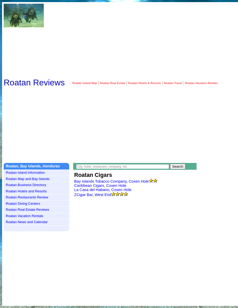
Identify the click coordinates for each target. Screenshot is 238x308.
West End (103, 195)
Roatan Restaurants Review (27, 197)
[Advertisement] (187, 40)
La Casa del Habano (91, 190)
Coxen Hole (139, 181)
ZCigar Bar (83, 195)
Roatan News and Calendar (27, 222)
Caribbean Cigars (89, 185)
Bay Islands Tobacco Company (100, 181)
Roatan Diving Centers (23, 204)
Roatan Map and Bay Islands (28, 179)
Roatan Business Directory (26, 185)
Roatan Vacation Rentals (24, 216)
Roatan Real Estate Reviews (27, 210)
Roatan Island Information (25, 172)
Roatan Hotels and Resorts (26, 191)
